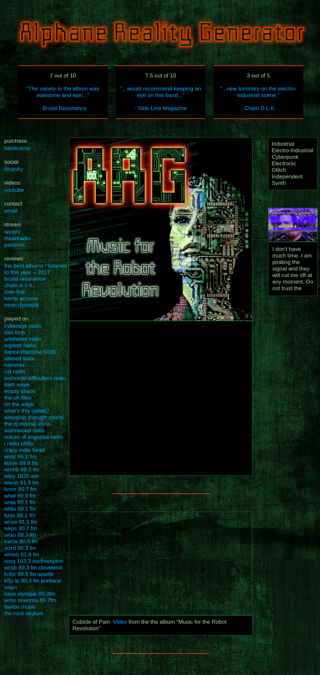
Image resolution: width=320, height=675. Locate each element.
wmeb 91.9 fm (21, 555)
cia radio (14, 372)
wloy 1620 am (21, 476)
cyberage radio (22, 326)
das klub (14, 332)
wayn (10, 587)
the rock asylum (23, 613)
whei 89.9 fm (20, 496)
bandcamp (17, 148)
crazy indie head (24, 450)
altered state (19, 358)
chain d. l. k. (19, 285)
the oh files (17, 398)
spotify (12, 232)
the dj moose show (27, 424)
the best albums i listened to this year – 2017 (35, 269)
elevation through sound (33, 417)
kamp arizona (21, 298)
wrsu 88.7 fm (20, 535)
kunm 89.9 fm (21, 463)
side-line (14, 292)
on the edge (19, 404)
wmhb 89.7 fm (21, 470)
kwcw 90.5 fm (21, 541)
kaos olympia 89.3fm (29, 594)
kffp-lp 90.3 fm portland (32, 581)
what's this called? (26, 411)
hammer (14, 365)
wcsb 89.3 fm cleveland (33, 568)
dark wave (16, 385)
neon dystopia (21, 305)
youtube (14, 190)
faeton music (20, 607)
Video (120, 622)
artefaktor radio (22, 339)
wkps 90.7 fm (20, 528)
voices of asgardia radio (33, 437)
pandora (14, 245)
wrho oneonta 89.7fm (30, 600)
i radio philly (19, 443)
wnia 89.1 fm (20, 502)
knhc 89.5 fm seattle (29, 574)
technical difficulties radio (35, 378)
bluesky (13, 169)
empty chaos (20, 391)
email (11, 211)
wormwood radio (24, 430)
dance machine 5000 (30, 352)
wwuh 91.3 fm (21, 483)
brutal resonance (25, 279)
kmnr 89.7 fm (20, 489)
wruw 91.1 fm (20, 522)
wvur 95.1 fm (20, 456)
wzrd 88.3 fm (20, 548)
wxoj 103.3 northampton (33, 561)
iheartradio (17, 238)
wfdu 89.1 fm (20, 509)
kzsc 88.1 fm (19, 515)
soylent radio (20, 345)
